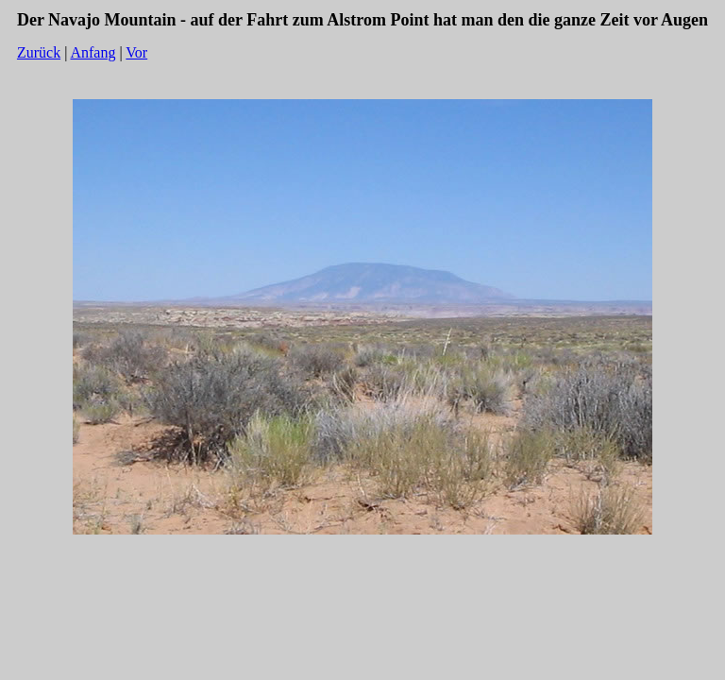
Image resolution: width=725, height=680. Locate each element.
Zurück (38, 52)
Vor (136, 52)
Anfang (92, 52)
